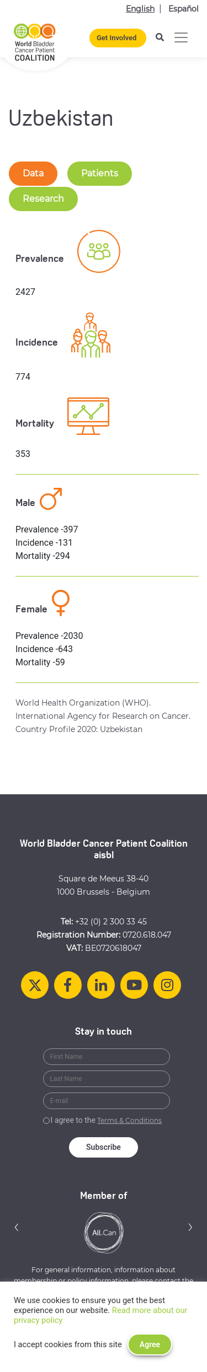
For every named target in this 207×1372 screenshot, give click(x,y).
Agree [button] (150, 1344)
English (140, 9)
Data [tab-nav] (33, 173)
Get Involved (116, 38)
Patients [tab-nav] (99, 173)
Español (183, 9)
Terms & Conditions (129, 1120)
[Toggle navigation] (181, 37)
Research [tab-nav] (43, 198)
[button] (16, 1226)
